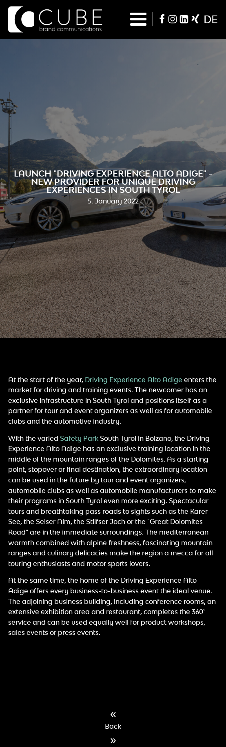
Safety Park (79, 438)
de (211, 19)
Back (113, 726)
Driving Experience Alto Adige (133, 380)
